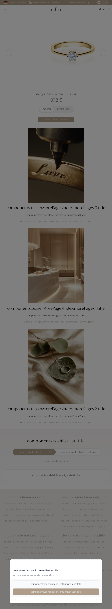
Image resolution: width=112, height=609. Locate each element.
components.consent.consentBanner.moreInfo (56, 583)
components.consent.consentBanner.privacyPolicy (31, 605)
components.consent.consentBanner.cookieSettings (76, 605)
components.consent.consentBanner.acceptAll (56, 591)
